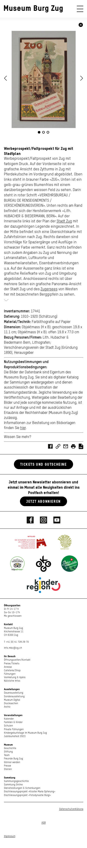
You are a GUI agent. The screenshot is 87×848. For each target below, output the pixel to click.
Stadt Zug (64, 221)
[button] (81, 78)
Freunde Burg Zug (13, 758)
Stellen (8, 769)
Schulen (8, 725)
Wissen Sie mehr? (17, 437)
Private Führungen (14, 729)
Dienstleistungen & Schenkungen (22, 788)
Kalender (9, 718)
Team (7, 755)
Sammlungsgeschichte (16, 781)
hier (23, 428)
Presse (7, 765)
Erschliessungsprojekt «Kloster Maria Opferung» (29, 791)
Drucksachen (11, 703)
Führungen (10, 674)
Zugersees (49, 289)
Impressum (9, 836)
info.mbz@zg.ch (13, 648)
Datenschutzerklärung (71, 809)
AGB (44, 822)
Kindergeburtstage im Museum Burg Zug (25, 733)
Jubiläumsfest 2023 (15, 736)
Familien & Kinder (13, 722)
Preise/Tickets (11, 663)
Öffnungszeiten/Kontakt (17, 660)
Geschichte (10, 748)
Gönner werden (12, 762)
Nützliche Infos (12, 681)
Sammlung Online (13, 784)
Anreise (8, 667)
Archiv (7, 707)
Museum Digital (12, 700)
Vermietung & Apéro (15, 677)
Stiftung (8, 751)
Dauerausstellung (13, 692)
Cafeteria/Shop (12, 670)
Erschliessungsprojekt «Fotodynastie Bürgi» (27, 795)
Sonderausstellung (14, 696)
